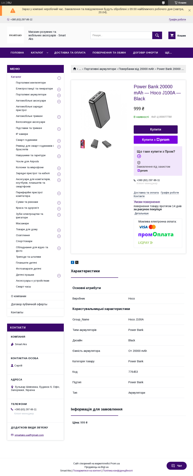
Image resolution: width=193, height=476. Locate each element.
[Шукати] (157, 35)
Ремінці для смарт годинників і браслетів (35, 147)
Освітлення (23, 235)
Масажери (22, 223)
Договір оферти (145, 52)
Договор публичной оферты (29, 304)
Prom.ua (115, 463)
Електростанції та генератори (34, 88)
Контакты (17, 312)
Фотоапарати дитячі (28, 268)
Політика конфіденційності (118, 470)
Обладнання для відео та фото (32, 249)
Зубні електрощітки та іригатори (29, 215)
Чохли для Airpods (27, 161)
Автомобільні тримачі (29, 116)
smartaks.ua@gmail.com (29, 434)
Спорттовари (24, 241)
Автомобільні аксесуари (31, 100)
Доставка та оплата (69, 52)
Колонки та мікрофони (30, 167)
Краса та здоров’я (27, 207)
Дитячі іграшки (25, 274)
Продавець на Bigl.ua (96, 467)
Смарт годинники (26, 139)
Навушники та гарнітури (30, 155)
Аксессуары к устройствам (32, 280)
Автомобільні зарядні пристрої (29, 108)
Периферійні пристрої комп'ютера (29, 194)
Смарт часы (23, 286)
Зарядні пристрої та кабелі (33, 173)
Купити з (155, 140)
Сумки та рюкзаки (27, 201)
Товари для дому (27, 229)
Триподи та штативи (28, 256)
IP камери (22, 133)
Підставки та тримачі (29, 128)
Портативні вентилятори (31, 82)
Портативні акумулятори (100, 68)
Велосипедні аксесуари (30, 121)
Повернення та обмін (109, 52)
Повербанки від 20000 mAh (136, 68)
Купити (155, 129)
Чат (176, 466)
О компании (18, 296)
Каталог (37, 52)
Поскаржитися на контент (87, 470)
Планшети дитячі (26, 262)
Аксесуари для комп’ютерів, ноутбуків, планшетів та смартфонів (33, 183)
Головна (17, 52)
